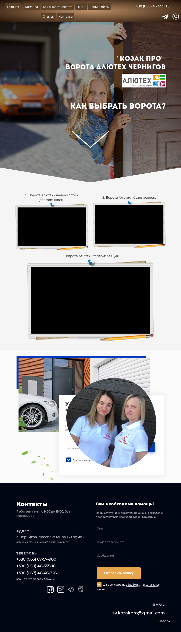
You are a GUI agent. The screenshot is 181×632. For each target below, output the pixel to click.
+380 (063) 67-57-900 (36, 559)
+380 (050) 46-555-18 (35, 566)
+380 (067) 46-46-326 (36, 573)
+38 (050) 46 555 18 (153, 5)
